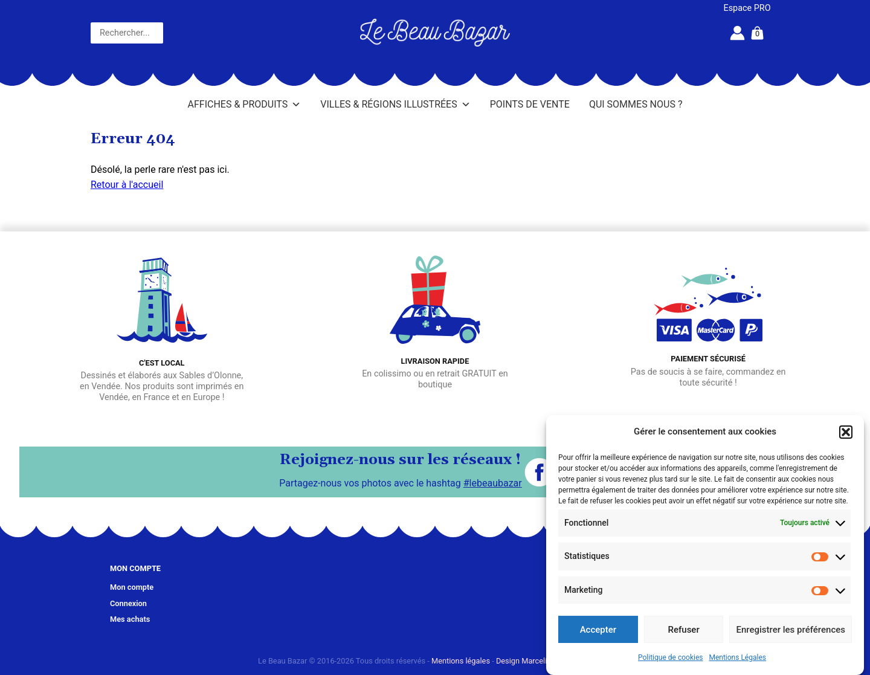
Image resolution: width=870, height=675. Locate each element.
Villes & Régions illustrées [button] (395, 104)
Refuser (684, 629)
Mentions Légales (737, 657)
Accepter (598, 629)
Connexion (128, 603)
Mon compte (131, 587)
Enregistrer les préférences (790, 629)
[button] (846, 432)
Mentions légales (460, 660)
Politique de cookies (670, 657)
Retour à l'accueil (127, 184)
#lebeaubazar (492, 483)
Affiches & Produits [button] (244, 104)
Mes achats (130, 619)
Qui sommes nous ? (636, 104)
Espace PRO (747, 8)
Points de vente (530, 104)
